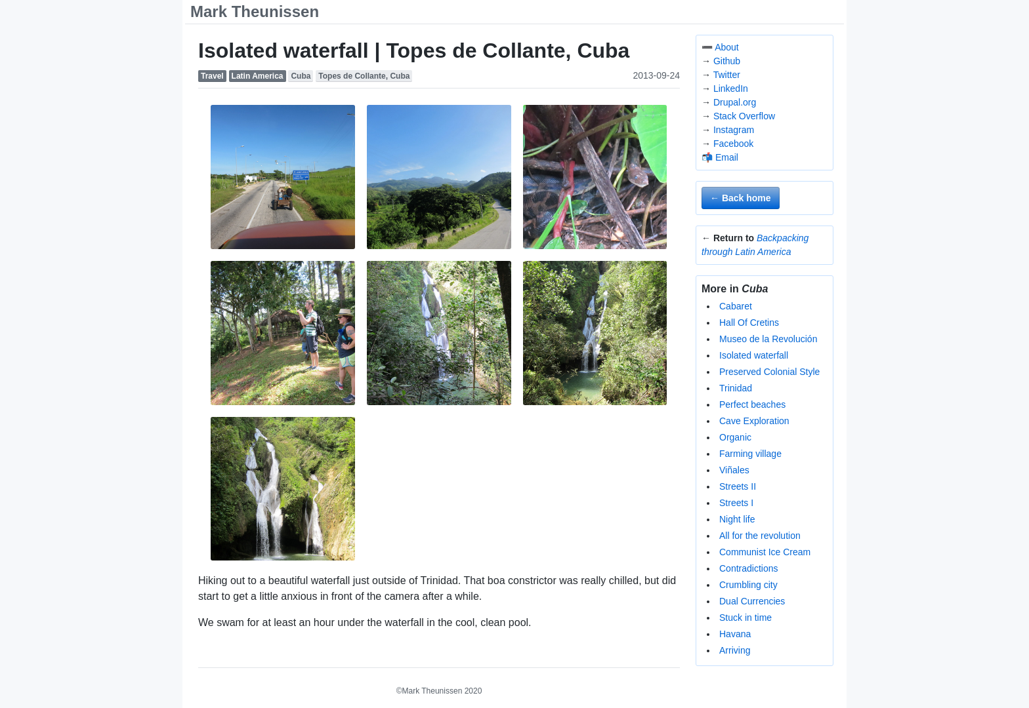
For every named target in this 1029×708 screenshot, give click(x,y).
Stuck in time (745, 617)
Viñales (734, 470)
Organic (735, 437)
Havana (735, 634)
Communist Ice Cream (764, 552)
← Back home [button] (740, 198)
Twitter (726, 74)
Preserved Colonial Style (769, 371)
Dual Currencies (752, 601)
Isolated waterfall (753, 355)
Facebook (733, 143)
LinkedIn (730, 88)
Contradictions (748, 568)
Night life (737, 519)
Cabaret (735, 306)
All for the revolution (760, 535)
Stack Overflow (744, 116)
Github (726, 61)
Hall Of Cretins (749, 322)
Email (726, 157)
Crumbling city (748, 585)
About (727, 47)
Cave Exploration (754, 421)
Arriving (734, 650)
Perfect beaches (752, 404)
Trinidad (735, 388)
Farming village (750, 453)
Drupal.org (734, 102)
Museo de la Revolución (768, 339)
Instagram (733, 130)
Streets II (737, 486)
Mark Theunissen (254, 11)
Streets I (736, 503)
